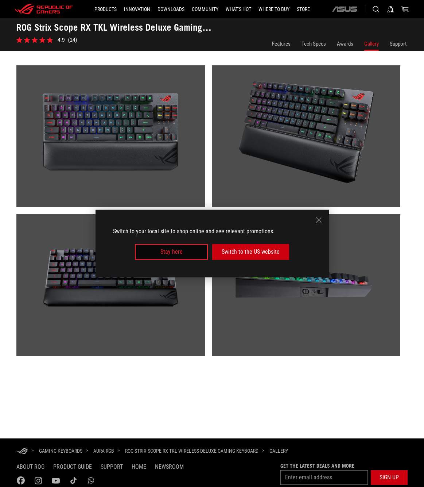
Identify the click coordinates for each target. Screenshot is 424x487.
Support (398, 44)
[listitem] (114, 139)
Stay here (171, 251)
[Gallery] (278, 451)
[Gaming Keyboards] (60, 451)
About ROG (30, 466)
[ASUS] (344, 9)
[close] (318, 220)
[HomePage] (22, 451)
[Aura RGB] (103, 451)
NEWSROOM (169, 466)
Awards (345, 44)
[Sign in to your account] (390, 9)
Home (139, 466)
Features (281, 44)
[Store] (303, 9)
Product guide (72, 466)
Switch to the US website (251, 251)
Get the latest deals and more (317, 466)
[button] (389, 477)
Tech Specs (314, 44)
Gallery (371, 44)
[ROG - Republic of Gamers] (44, 9)
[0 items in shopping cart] (405, 9)
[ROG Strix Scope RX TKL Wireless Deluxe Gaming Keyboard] (191, 451)
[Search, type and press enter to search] (376, 9)
